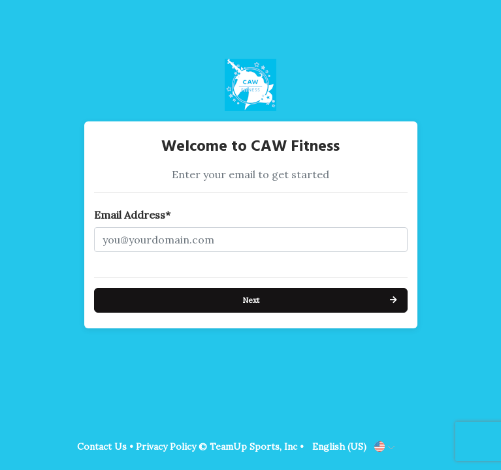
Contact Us (102, 446)
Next (250, 300)
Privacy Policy (166, 446)
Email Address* (132, 214)
